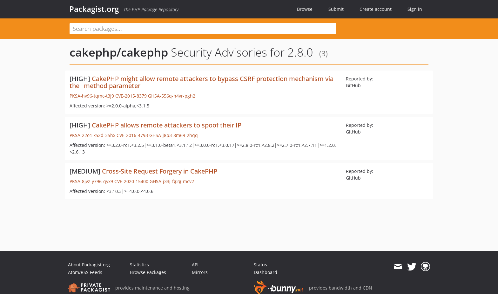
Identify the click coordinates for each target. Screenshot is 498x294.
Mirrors (200, 272)
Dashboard (265, 272)
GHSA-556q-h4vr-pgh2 (171, 96)
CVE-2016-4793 (132, 135)
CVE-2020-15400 (131, 181)
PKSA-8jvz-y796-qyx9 (91, 181)
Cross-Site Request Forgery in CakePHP (159, 171)
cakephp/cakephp (119, 52)
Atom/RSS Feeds (85, 272)
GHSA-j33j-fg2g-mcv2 (172, 181)
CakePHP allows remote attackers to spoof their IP (166, 125)
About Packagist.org (89, 265)
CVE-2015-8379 (131, 96)
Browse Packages (148, 272)
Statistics (139, 265)
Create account (376, 9)
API (195, 265)
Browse (305, 9)
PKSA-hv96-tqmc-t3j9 (92, 96)
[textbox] (203, 28)
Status (260, 265)
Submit (336, 9)
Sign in (414, 9)
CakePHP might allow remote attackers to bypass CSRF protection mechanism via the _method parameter (201, 82)
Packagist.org (94, 9)
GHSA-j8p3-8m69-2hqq (173, 135)
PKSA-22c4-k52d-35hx (92, 135)
